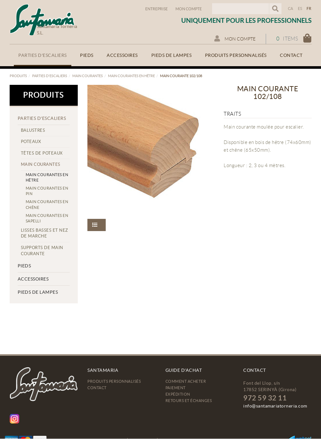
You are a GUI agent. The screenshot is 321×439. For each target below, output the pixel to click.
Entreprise (156, 9)
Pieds (24, 265)
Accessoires (33, 279)
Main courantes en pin (47, 191)
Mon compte (188, 9)
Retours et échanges (188, 401)
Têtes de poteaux (42, 153)
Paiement (175, 388)
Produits (18, 76)
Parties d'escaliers (49, 76)
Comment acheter (185, 381)
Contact (97, 388)
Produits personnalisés (114, 381)
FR (309, 8)
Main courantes (87, 76)
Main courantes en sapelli (47, 218)
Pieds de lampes (38, 292)
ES (300, 8)
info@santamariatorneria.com (275, 405)
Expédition (177, 394)
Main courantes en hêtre (131, 76)
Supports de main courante (42, 250)
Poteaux (31, 141)
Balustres (33, 130)
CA (290, 8)
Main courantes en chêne (47, 204)
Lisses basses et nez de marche (44, 233)
